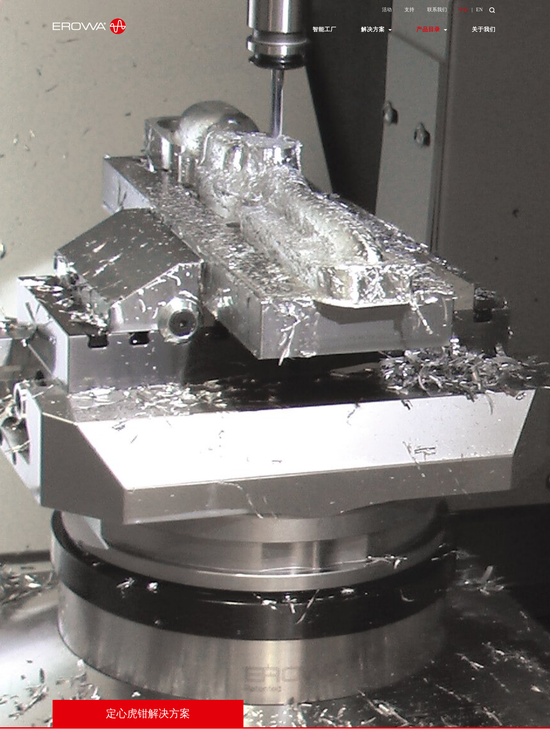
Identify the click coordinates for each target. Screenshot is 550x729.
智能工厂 (324, 29)
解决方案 (373, 29)
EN (479, 9)
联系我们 (437, 9)
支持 (409, 9)
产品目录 (428, 29)
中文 (463, 9)
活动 (387, 9)
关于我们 (484, 29)
